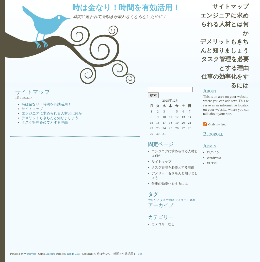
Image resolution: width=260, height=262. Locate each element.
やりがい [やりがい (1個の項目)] (153, 200)
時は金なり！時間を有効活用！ (126, 7)
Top (140, 253)
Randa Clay (73, 253)
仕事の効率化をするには (225, 81)
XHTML (212, 163)
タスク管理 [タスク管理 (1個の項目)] (167, 200)
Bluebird (50, 253)
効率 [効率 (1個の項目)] (192, 200)
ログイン (213, 152)
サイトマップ (230, 7)
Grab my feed (217, 124)
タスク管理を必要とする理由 (225, 63)
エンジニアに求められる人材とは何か (224, 24)
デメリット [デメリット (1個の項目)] (182, 200)
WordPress (214, 158)
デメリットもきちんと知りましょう (224, 46)
